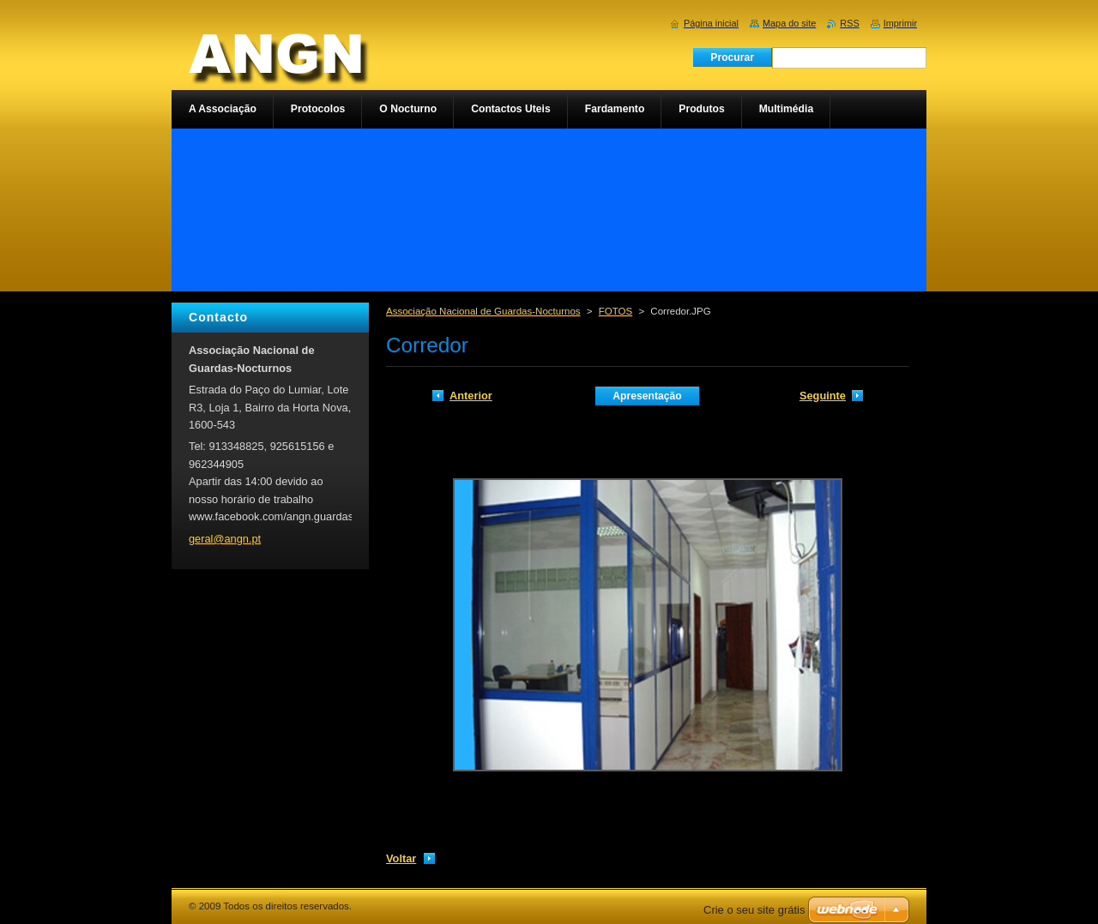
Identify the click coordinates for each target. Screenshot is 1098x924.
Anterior (470, 395)
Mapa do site (789, 23)
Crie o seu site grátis (754, 909)
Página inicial (711, 23)
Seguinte (822, 395)
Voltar (401, 858)
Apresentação (646, 396)
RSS (849, 23)
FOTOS (615, 311)
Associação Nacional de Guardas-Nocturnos (483, 311)
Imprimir (900, 23)
